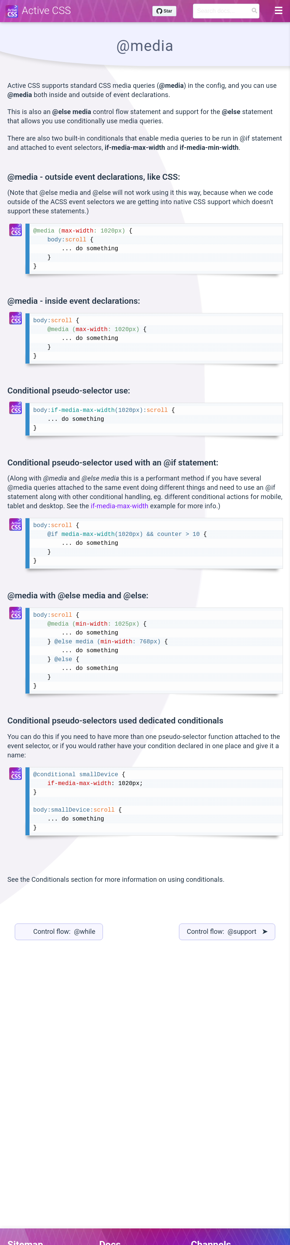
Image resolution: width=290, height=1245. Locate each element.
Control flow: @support (227, 931)
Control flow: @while (64, 931)
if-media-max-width (119, 506)
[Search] (226, 11)
